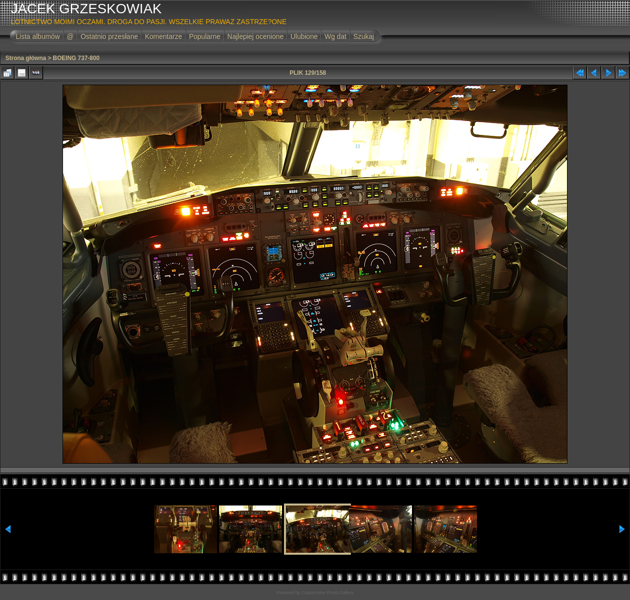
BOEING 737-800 (76, 58)
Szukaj (363, 36)
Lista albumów (38, 36)
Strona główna (25, 58)
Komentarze (163, 36)
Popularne (204, 36)
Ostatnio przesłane (109, 36)
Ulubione (303, 36)
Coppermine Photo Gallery (327, 592)
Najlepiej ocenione (255, 36)
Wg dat (335, 36)
